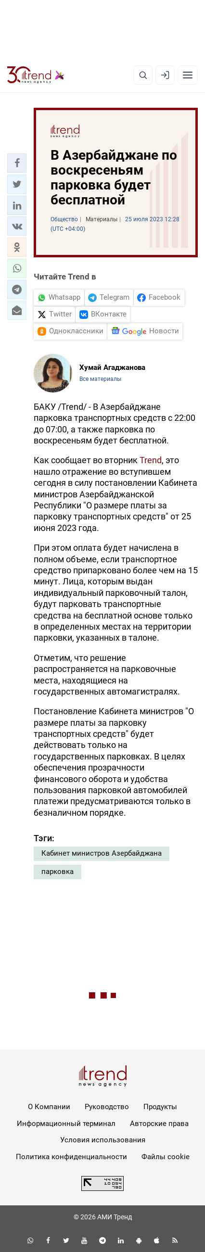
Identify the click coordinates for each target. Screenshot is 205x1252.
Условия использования (102, 1140)
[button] (17, 163)
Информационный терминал (66, 1123)
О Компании (49, 1106)
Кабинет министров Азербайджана (101, 853)
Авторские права (159, 1123)
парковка (57, 871)
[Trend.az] (35, 75)
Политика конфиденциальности (71, 1156)
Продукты (160, 1106)
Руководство (107, 1106)
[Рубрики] (188, 75)
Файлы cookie (165, 1156)
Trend (151, 460)
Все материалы (100, 379)
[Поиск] (143, 75)
